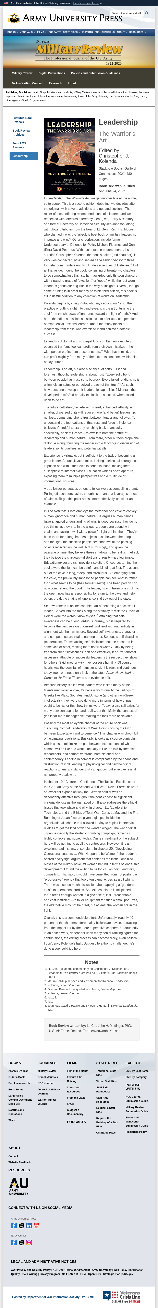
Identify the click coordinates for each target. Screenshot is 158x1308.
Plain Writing (29, 1274)
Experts (87, 32)
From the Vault (76, 1097)
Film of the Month (77, 1071)
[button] (88, 3)
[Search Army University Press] (126, 13)
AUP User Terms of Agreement (71, 1270)
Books (13, 32)
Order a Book (17, 1077)
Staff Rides (71, 32)
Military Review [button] (22, 73)
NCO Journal (45, 1083)
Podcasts (55, 32)
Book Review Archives (21, 132)
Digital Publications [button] (52, 73)
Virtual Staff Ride (106, 1081)
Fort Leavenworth (19, 1083)
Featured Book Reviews (23, 120)
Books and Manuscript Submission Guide (137, 1121)
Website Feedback (20, 1162)
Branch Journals (48, 1077)
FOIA (83, 1274)
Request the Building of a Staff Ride (107, 1122)
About (122, 32)
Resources (137, 32)
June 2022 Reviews (19, 145)
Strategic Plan (111, 1274)
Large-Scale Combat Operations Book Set (20, 1099)
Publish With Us (105, 32)
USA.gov (127, 1274)
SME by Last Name (137, 1071)
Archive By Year (18, 1071)
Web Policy (120, 1270)
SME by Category (136, 1077)
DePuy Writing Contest (27, 83)
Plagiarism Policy (136, 1131)
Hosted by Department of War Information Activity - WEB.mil (53, 1297)
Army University (102, 1270)
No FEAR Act (70, 1274)
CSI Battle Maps (106, 1132)
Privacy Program (50, 1274)
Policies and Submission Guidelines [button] (95, 73)
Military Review (47, 1071)
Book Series (16, 1089)
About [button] (72, 83)
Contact (13, 1156)
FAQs (70, 1103)
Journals (27, 32)
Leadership (20, 156)
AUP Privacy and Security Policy (31, 1270)
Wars (12, 1120)
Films (42, 32)
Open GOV (94, 1274)
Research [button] (55, 83)
